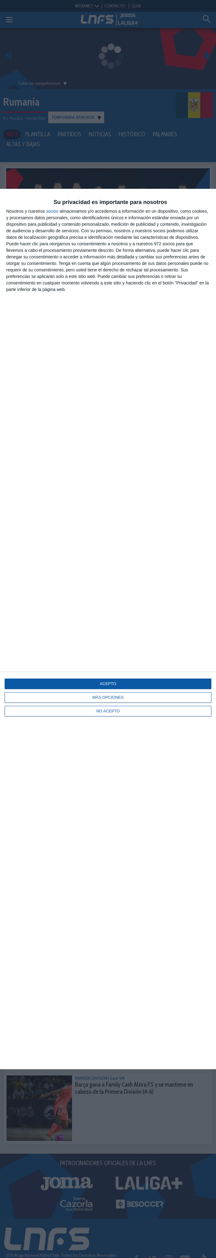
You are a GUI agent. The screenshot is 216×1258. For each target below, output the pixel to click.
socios (52, 211)
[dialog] (108, 629)
